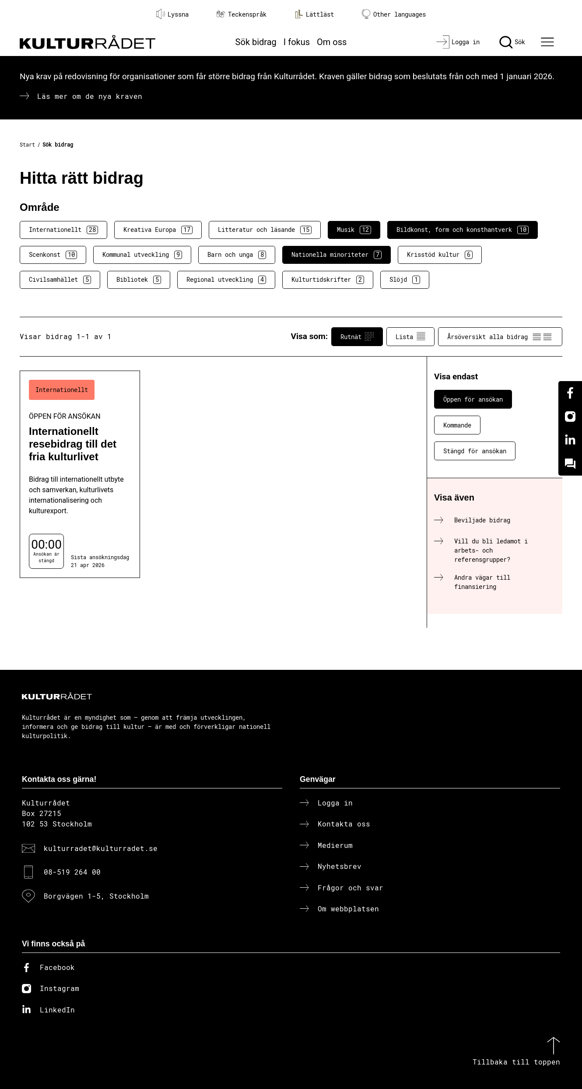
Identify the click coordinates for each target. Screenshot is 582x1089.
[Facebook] (570, 393)
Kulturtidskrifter (327, 279)
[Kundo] (570, 464)
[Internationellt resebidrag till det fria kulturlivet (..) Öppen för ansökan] (80, 474)
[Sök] (512, 42)
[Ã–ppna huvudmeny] (548, 42)
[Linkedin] (570, 440)
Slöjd (404, 279)
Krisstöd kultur (440, 254)
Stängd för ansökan (474, 451)
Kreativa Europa (158, 229)
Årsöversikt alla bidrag (500, 336)
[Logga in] (458, 42)
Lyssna (172, 14)
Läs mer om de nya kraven (89, 96)
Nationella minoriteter (336, 254)
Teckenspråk (241, 14)
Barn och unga (236, 254)
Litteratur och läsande (265, 229)
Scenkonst (53, 254)
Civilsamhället (60, 279)
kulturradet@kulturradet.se (101, 848)
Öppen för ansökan (473, 399)
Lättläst (314, 14)
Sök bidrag (256, 42)
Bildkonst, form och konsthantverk (462, 229)
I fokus (297, 42)
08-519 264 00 (72, 871)
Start (27, 144)
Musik (354, 229)
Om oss (332, 42)
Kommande (457, 425)
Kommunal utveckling (142, 254)
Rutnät (357, 336)
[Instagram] (570, 416)
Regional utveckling (226, 279)
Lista (410, 336)
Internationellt (63, 229)
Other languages (394, 14)
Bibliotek (138, 279)
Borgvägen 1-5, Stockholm (96, 895)
